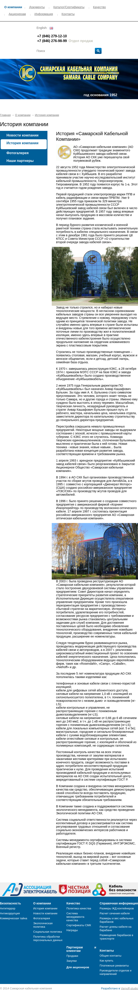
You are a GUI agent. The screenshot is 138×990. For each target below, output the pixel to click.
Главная (5, 115)
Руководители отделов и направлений (115, 972)
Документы (37, 7)
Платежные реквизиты (114, 965)
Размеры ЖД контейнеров (117, 908)
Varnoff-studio (129, 988)
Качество (99, 7)
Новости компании (22, 135)
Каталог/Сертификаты (68, 7)
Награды (72, 930)
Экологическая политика (43, 925)
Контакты (68, 14)
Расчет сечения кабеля (115, 913)
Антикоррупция (10, 913)
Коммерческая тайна (13, 918)
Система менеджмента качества (75, 917)
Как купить (106, 960)
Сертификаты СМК (78, 925)
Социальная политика (47, 931)
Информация (43, 14)
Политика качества (78, 908)
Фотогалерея (17, 153)
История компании (47, 115)
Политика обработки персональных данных (48, 938)
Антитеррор (7, 908)
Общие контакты (110, 955)
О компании (13, 7)
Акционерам (17, 14)
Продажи (72, 955)
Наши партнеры (20, 161)
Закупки (71, 960)
